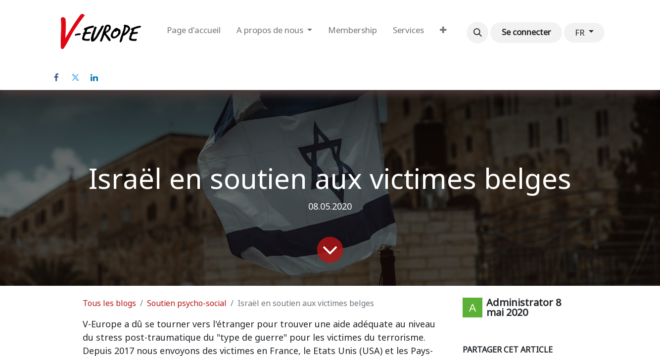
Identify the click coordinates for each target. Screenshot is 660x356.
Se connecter (526, 32)
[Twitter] (75, 77)
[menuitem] (194, 32)
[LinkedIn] (94, 77)
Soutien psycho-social (187, 303)
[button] (477, 33)
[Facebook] (56, 77)
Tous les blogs (109, 303)
